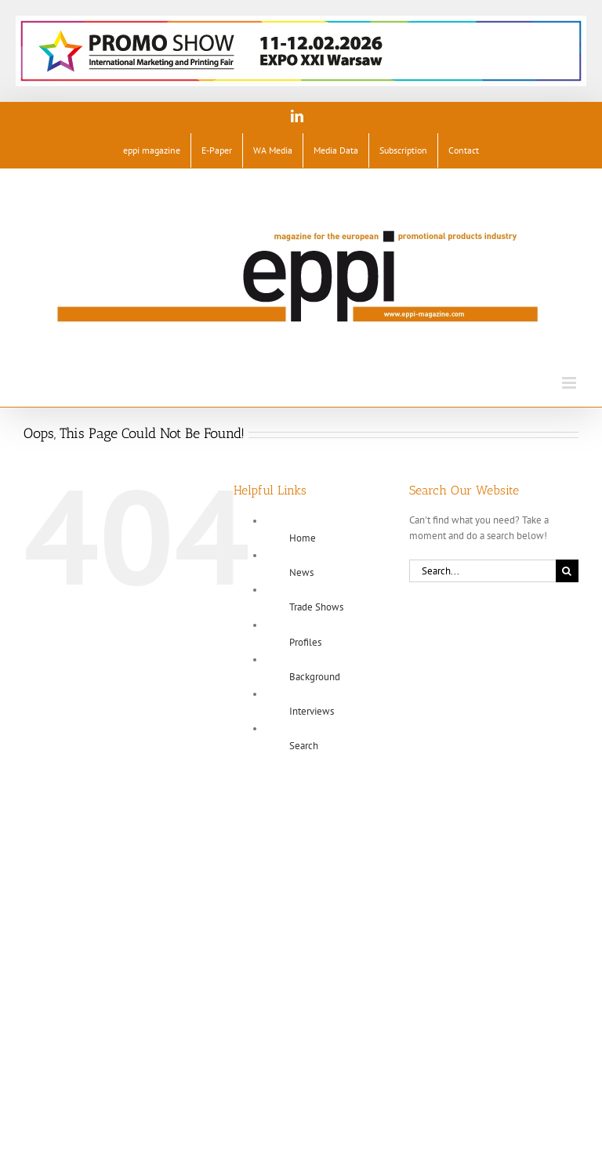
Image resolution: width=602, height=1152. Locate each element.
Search (303, 745)
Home (302, 538)
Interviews (311, 711)
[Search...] (482, 571)
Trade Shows (316, 607)
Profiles (305, 642)
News (301, 572)
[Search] (567, 571)
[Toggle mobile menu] (570, 383)
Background (314, 676)
